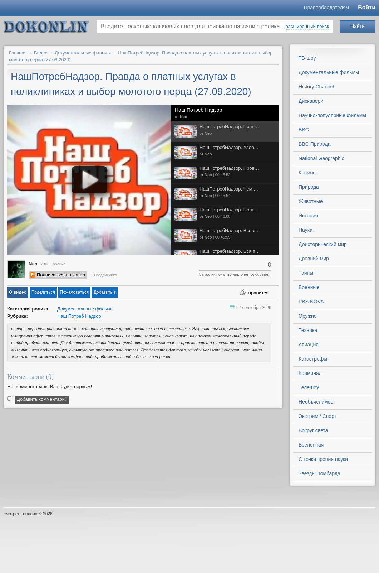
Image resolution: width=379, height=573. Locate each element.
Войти (366, 7)
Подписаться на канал (61, 275)
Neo (183, 117)
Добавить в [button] (105, 292)
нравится (258, 292)
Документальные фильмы (83, 53)
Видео (41, 53)
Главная (17, 53)
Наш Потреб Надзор (198, 110)
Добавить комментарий (42, 399)
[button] (17, 292)
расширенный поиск (307, 26)
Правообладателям (326, 7)
